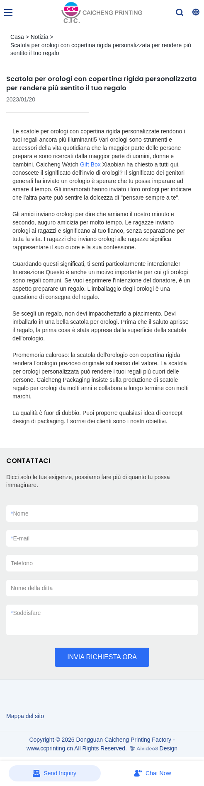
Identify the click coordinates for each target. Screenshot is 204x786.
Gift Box (90, 164)
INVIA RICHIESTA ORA (102, 657)
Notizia (40, 37)
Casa (17, 37)
